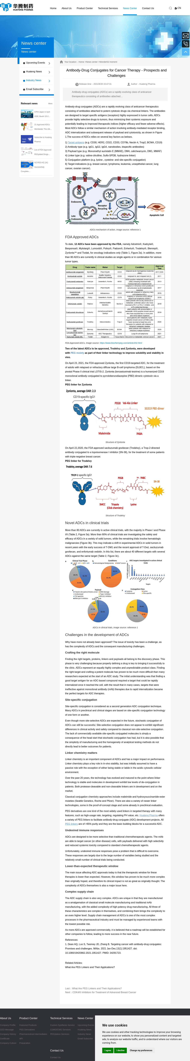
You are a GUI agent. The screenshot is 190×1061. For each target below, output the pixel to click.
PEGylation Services (59, 1034)
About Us (67, 8)
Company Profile (8, 1025)
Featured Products (28, 1025)
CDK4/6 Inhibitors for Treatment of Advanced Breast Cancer (104, 992)
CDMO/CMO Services (60, 1029)
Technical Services (108, 8)
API (21, 1038)
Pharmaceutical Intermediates (33, 1034)
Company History (8, 1034)
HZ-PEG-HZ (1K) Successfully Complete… (34, 167)
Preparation (24, 1043)
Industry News (33, 80)
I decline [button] (120, 1050)
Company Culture (8, 1043)
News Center (130, 8)
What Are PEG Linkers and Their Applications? (90, 967)
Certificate (4, 1038)
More (50, 104)
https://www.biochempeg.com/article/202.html (121, 343)
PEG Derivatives (27, 1029)
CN (179, 8)
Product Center (85, 8)
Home (53, 8)
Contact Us (148, 8)
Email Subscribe (35, 89)
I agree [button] (108, 1050)
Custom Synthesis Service (62, 1025)
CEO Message (7, 1029)
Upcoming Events (35, 62)
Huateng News (34, 71)
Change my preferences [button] (141, 1050)
